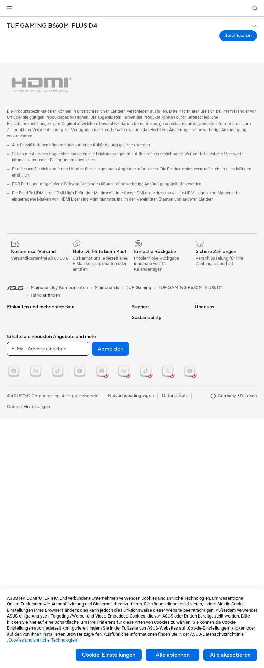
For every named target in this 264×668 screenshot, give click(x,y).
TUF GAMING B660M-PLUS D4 (52, 26)
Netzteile (16, 406)
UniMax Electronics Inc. (156, 540)
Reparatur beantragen (154, 343)
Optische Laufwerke (27, 426)
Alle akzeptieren (230, 655)
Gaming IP (78, 426)
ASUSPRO (205, 317)
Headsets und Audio (88, 380)
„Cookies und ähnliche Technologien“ (42, 640)
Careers (140, 566)
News (137, 458)
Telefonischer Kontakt (154, 353)
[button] (9, 8)
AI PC (200, 369)
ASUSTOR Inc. (147, 519)
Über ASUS (143, 447)
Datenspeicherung (87, 317)
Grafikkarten (19, 375)
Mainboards (19, 364)
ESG (199, 420)
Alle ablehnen (173, 655)
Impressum (143, 499)
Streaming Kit (82, 390)
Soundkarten (20, 416)
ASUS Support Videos (154, 400)
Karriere (140, 509)
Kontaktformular (149, 317)
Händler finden (45, 295)
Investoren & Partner (153, 488)
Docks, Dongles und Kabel (94, 416)
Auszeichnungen (148, 468)
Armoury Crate (210, 389)
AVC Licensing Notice (217, 358)
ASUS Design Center (216, 348)
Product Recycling (150, 426)
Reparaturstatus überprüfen (148, 330)
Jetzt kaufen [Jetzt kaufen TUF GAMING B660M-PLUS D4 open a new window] (238, 36)
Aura (199, 400)
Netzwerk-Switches (88, 338)
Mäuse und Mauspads (90, 369)
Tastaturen (78, 359)
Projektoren (19, 338)
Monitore (16, 328)
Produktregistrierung (153, 364)
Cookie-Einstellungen (108, 655)
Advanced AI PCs (212, 379)
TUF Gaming (138, 288)
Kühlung (15, 395)
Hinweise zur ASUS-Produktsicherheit (152, 377)
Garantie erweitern (151, 390)
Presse (138, 478)
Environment (207, 431)
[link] (132, 8)
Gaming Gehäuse (24, 385)
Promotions (206, 327)
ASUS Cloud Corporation (158, 530)
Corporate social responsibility (149, 553)
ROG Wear (206, 338)
